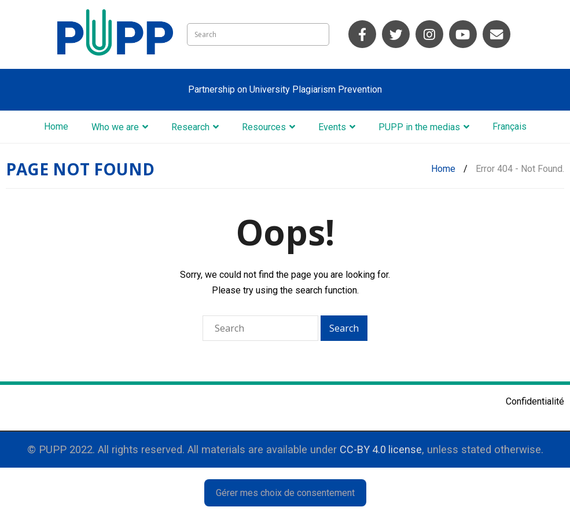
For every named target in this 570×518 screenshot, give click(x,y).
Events (332, 127)
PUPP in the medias (419, 127)
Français (509, 126)
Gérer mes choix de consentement (285, 492)
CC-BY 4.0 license (381, 449)
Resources (264, 127)
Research (190, 127)
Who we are (115, 127)
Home (56, 126)
